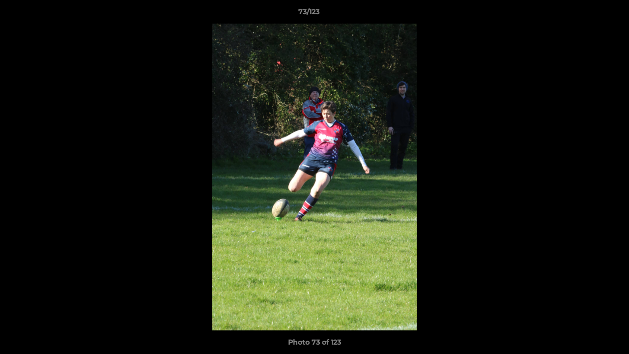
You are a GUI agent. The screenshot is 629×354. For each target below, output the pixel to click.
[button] (588, 14)
